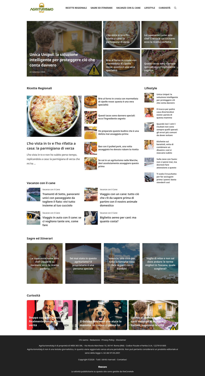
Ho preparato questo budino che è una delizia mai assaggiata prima (118, 132)
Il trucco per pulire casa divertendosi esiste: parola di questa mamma (166, 113)
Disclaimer (121, 339)
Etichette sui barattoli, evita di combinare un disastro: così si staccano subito (165, 147)
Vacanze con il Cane (128, 7)
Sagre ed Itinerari (102, 7)
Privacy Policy (108, 339)
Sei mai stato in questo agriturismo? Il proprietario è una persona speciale (83, 263)
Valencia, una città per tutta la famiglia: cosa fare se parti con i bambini (122, 263)
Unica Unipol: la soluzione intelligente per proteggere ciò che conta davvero (62, 60)
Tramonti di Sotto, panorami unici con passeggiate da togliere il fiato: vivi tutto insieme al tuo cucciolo (61, 199)
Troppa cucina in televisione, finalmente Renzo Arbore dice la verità (50, 321)
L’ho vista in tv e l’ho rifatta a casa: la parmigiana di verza (118, 38)
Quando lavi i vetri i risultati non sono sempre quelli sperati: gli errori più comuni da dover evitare (167, 129)
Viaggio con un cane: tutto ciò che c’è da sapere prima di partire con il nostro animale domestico (119, 199)
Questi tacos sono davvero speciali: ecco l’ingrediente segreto (160, 67)
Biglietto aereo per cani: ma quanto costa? (118, 219)
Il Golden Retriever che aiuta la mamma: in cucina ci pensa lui (101, 323)
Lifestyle (149, 7)
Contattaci (122, 359)
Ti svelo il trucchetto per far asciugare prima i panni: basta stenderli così (167, 178)
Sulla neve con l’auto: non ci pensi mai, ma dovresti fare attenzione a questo (167, 163)
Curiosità (164, 7)
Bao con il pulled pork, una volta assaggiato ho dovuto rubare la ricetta (118, 148)
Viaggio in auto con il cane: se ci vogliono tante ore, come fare (61, 221)
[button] (175, 8)
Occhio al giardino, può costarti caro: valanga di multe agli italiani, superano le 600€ (152, 321)
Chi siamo (83, 339)
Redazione (95, 339)
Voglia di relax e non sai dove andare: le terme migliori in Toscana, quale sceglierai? (160, 263)
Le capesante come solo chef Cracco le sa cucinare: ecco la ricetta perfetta (159, 38)
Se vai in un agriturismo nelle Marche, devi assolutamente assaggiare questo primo (118, 163)
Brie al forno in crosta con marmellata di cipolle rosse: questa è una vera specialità (121, 65)
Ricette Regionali (76, 7)
